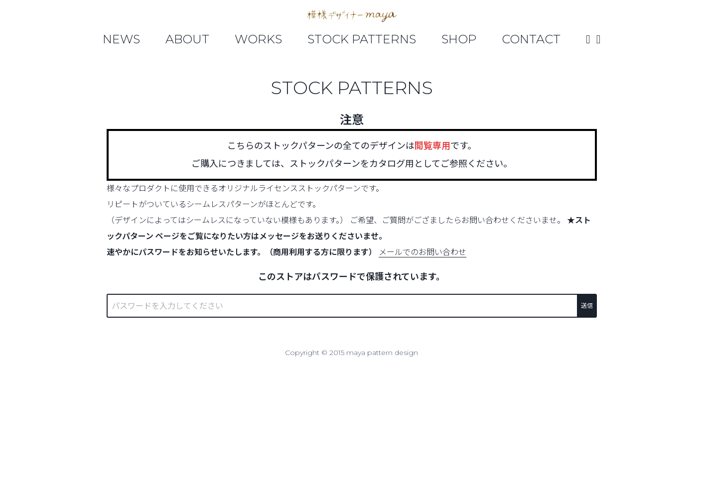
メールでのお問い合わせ (422, 252)
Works (258, 39)
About (187, 39)
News (121, 39)
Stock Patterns (361, 39)
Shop (458, 39)
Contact (531, 39)
